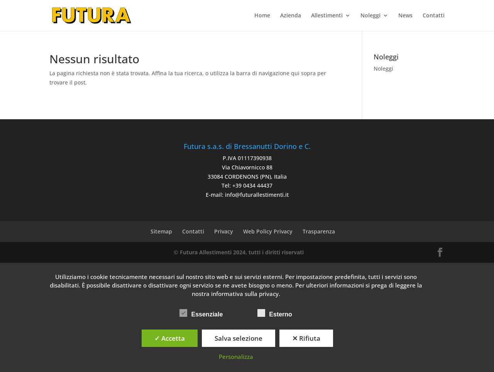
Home (262, 16)
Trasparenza (319, 231)
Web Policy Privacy (268, 231)
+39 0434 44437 (252, 185)
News (405, 16)
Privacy (223, 231)
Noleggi (370, 16)
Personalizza (236, 356)
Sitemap (161, 231)
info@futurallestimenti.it (257, 194)
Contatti (434, 16)
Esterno (274, 313)
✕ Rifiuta (306, 338)
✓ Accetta (169, 338)
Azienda (290, 16)
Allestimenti (327, 16)
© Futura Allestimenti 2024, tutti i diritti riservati (239, 252)
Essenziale (201, 313)
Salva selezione (238, 338)
